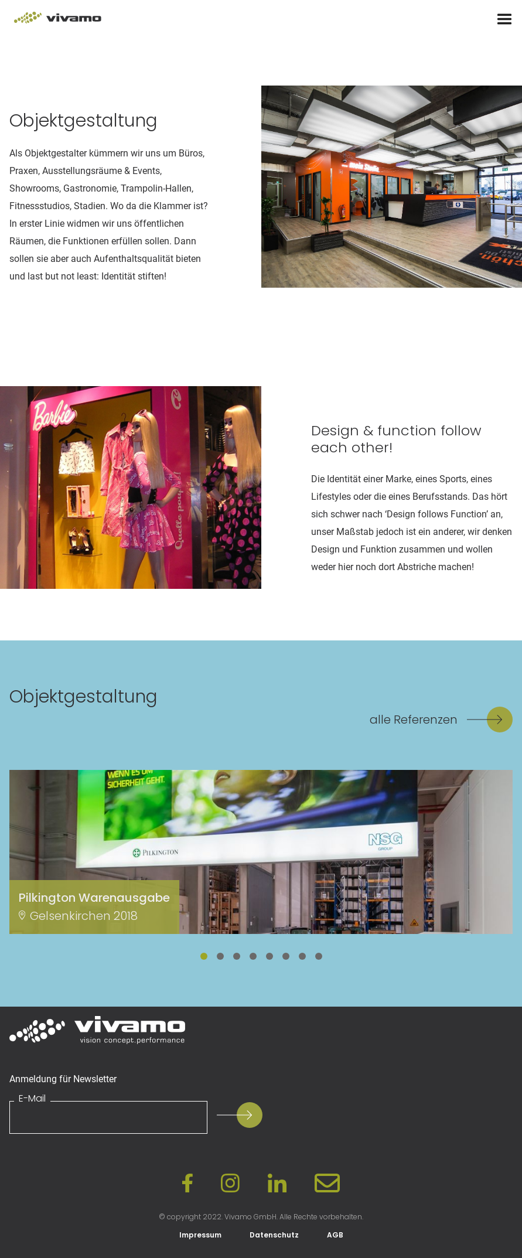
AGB (335, 1234)
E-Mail (32, 1098)
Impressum (200, 1234)
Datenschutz (274, 1234)
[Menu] (504, 19)
